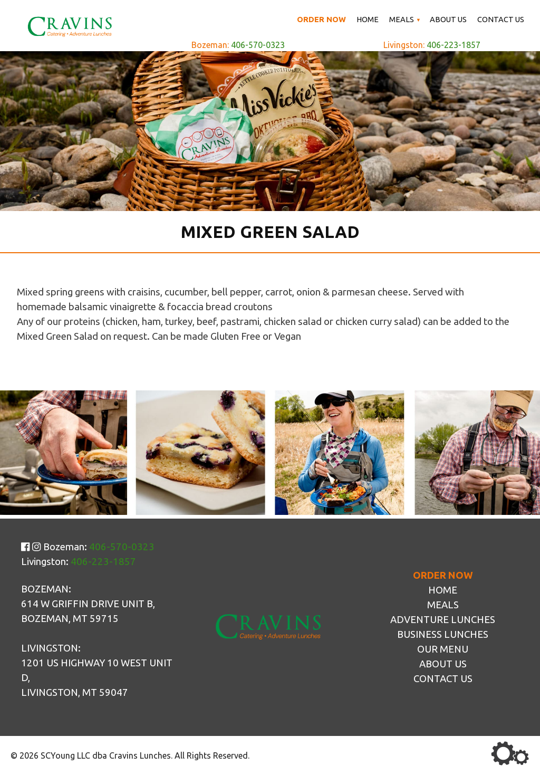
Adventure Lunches (442, 619)
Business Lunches (442, 634)
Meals (401, 19)
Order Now (321, 19)
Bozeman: (238, 45)
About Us (448, 19)
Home (367, 19)
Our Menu (442, 649)
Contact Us (500, 19)
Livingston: (431, 45)
